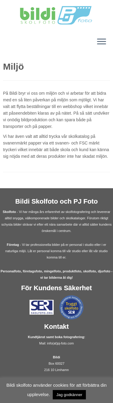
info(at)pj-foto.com (60, 343)
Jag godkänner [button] (69, 394)
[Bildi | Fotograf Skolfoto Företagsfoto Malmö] (56, 15)
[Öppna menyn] (101, 41)
